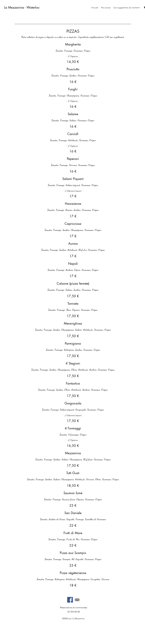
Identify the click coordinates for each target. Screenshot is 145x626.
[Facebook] (70, 600)
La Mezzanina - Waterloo (21, 7)
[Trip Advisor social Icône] (77, 600)
